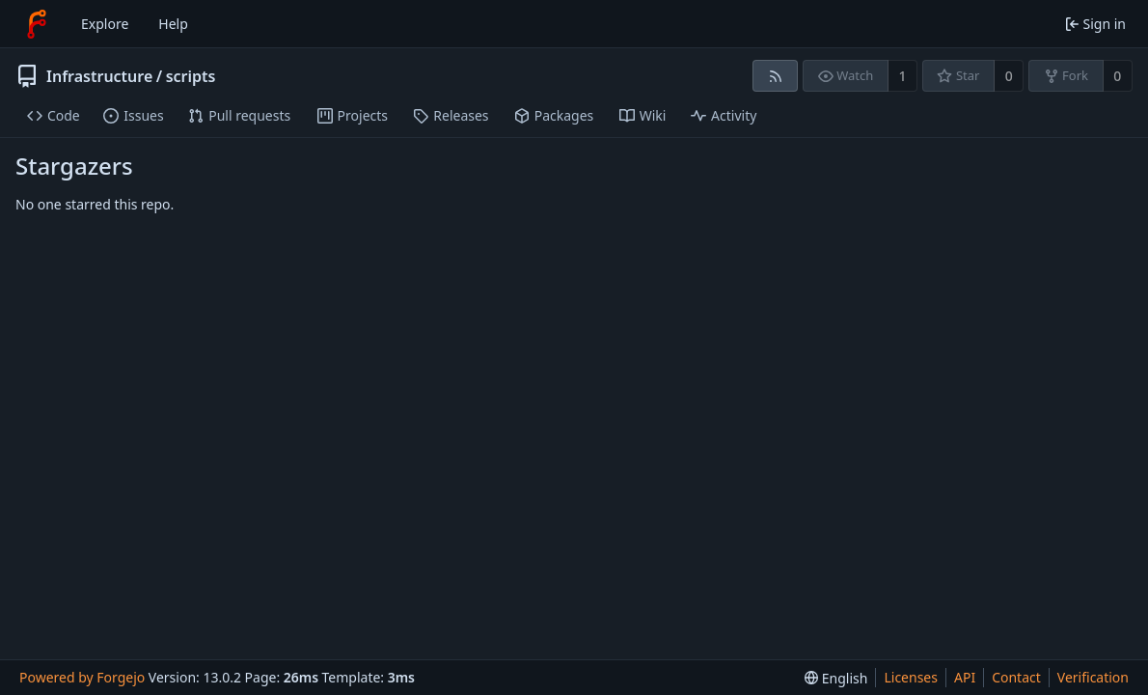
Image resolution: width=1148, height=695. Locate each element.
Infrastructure (99, 76)
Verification (1093, 677)
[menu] (836, 678)
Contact (1016, 677)
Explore (104, 23)
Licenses (911, 677)
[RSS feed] (775, 76)
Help (173, 23)
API (964, 677)
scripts (191, 76)
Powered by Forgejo (82, 677)
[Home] (37, 24)
